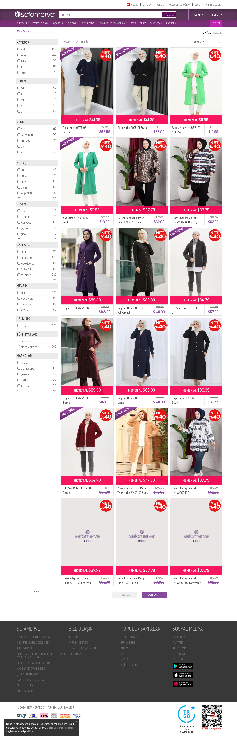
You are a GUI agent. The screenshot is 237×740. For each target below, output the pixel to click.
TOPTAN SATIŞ (77, 653)
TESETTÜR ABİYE (130, 637)
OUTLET (216, 23)
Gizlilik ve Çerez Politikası (60, 728)
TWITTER (178, 642)
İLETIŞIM (73, 637)
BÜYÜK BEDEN (88, 23)
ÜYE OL (160, 4)
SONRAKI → (154, 595)
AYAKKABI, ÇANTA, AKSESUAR (113, 23)
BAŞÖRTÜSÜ (58, 23)
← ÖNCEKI (124, 595)
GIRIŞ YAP (147, 4)
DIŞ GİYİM (73, 23)
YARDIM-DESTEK (212, 4)
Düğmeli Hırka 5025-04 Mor (78, 308)
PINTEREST (179, 653)
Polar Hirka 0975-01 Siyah (132, 127)
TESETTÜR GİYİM (40, 23)
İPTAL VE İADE (25, 648)
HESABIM (198, 14)
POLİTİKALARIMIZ (26, 691)
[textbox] (104, 14)
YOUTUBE (178, 659)
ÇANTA (124, 659)
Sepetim (217, 14)
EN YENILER (23, 23)
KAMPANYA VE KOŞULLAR (31, 679)
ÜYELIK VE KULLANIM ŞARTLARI (34, 637)
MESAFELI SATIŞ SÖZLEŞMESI (34, 642)
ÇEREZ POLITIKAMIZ (28, 674)
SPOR (133, 23)
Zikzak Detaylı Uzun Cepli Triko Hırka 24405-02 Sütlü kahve (132, 492)
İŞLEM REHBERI (25, 685)
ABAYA (124, 648)
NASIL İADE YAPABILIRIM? (31, 668)
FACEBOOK (179, 637)
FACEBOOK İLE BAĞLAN (179, 4)
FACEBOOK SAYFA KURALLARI (33, 663)
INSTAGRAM (179, 648)
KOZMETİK (171, 23)
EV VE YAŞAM (156, 23)
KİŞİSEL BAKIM (129, 665)
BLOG (197, 4)
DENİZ (143, 23)
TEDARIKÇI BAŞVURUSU (82, 648)
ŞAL (123, 653)
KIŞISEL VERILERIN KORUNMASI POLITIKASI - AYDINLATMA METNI (42, 655)
